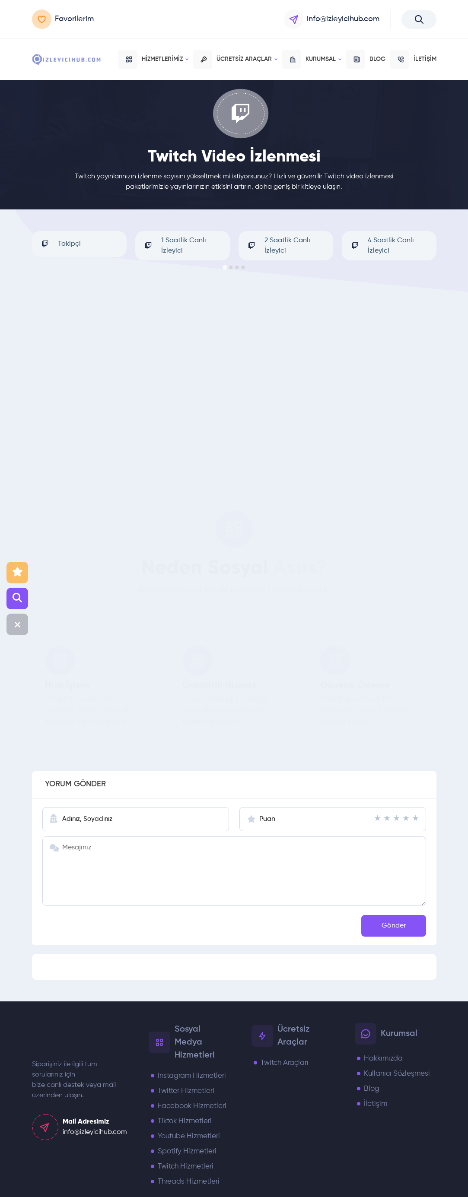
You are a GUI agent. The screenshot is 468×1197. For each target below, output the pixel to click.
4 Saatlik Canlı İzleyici (380, 245)
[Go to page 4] (243, 267)
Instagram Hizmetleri (192, 1076)
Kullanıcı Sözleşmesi (397, 1073)
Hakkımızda (383, 1058)
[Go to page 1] (225, 267)
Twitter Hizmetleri (186, 1091)
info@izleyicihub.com (331, 19)
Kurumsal (311, 59)
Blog (371, 1088)
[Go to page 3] (237, 267)
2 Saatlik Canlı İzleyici (276, 245)
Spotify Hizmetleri (187, 1151)
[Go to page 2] (231, 267)
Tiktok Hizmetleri (185, 1121)
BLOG (365, 59)
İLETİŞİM (413, 59)
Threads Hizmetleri (189, 1181)
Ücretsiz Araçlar (235, 59)
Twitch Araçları (285, 1063)
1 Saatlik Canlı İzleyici (173, 245)
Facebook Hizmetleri (192, 1106)
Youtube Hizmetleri (189, 1136)
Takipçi (58, 244)
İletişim (375, 1104)
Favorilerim (63, 19)
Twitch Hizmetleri (185, 1166)
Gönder (394, 925)
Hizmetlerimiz (153, 59)
